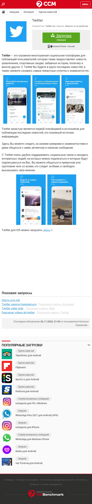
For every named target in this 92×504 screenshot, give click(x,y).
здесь (46, 230)
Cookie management (51, 484)
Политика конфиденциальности (57, 480)
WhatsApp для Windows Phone (32, 439)
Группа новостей (48, 12)
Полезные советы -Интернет (56, 304)
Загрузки (14, 12)
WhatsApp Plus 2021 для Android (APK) (36, 415)
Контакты (81, 480)
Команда (9, 480)
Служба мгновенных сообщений (33, 399)
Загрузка (61, 37)
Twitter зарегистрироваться (19, 304)
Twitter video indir (12, 308)
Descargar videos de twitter (18, 312)
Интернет (29, 12)
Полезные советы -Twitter (53, 312)
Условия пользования (27, 480)
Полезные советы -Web (40, 308)
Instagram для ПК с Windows (31, 403)
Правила (34, 484)
